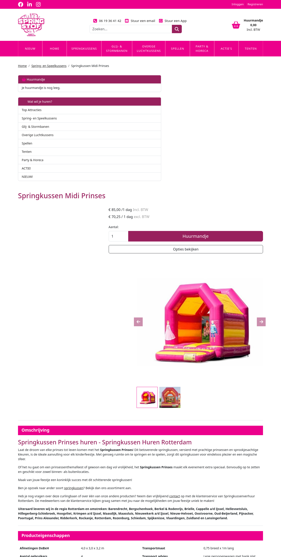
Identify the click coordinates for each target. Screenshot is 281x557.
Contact (211, 485)
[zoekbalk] (131, 31)
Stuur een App (173, 23)
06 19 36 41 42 (107, 23)
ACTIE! (26, 173)
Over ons (87, 476)
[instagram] (38, 4)
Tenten (251, 53)
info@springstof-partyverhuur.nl (70, 541)
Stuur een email (140, 23)
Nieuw (30, 53)
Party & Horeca (202, 53)
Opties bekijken (234, 139)
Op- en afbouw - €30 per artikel (151, 429)
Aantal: (211, 117)
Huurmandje (33, 84)
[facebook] (20, 4)
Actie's (226, 53)
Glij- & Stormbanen (117, 53)
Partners (87, 485)
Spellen (177, 53)
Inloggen (238, 4)
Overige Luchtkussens (149, 53)
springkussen (136, 287)
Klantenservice (216, 476)
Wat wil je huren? (37, 106)
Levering (149, 476)
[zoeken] (177, 31)
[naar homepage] (31, 27)
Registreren (255, 4)
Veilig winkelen (154, 485)
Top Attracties (31, 115)
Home (54, 53)
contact (237, 295)
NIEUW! (27, 181)
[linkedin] (29, 4)
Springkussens (84, 53)
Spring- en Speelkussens (49, 70)
